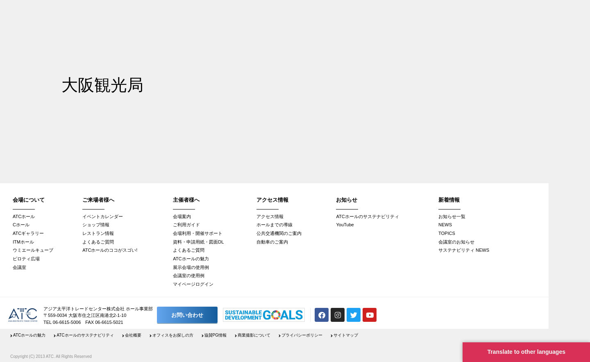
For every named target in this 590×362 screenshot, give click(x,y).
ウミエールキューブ (33, 250)
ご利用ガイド (186, 224)
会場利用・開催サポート (197, 233)
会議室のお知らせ (456, 241)
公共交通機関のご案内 (279, 233)
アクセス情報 (270, 216)
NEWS (445, 224)
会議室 (19, 267)
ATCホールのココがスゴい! (109, 250)
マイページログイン (193, 284)
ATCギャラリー (28, 233)
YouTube (345, 224)
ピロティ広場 (26, 258)
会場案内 (182, 216)
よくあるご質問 (98, 241)
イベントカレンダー (102, 216)
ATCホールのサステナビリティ (367, 216)
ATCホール (24, 216)
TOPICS (446, 233)
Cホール (21, 224)
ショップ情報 (95, 224)
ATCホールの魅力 (191, 258)
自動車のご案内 (272, 241)
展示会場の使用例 (191, 267)
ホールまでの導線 (274, 224)
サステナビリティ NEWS (463, 250)
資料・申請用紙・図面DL (198, 241)
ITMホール (23, 241)
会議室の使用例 (188, 275)
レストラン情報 (98, 233)
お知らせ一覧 (451, 216)
